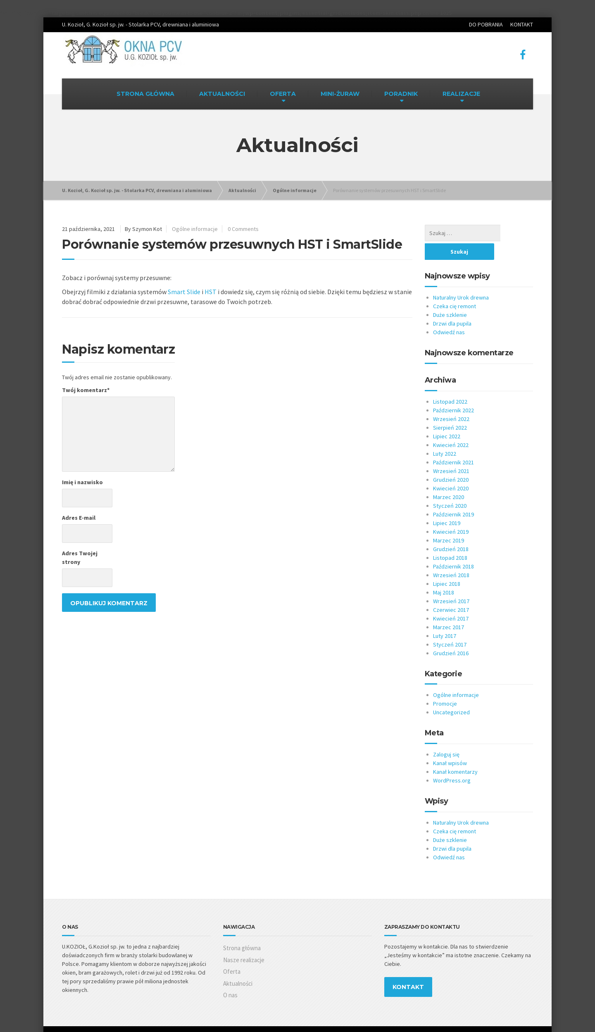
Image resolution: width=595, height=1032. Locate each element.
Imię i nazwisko (82, 482)
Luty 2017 (444, 617)
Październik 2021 (453, 443)
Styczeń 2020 (449, 487)
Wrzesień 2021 (451, 452)
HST (211, 292)
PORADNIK (401, 93)
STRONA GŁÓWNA (145, 93)
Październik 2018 (453, 548)
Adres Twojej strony (80, 557)
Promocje (445, 685)
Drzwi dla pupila (452, 305)
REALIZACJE (461, 93)
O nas (230, 976)
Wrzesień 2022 (451, 400)
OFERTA (283, 93)
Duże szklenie (450, 296)
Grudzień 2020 (451, 461)
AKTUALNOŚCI (222, 93)
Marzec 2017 (448, 608)
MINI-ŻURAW (340, 93)
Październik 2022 (453, 391)
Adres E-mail (78, 517)
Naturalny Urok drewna (461, 279)
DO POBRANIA (486, 24)
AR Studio (100, 1019)
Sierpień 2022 (450, 409)
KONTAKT (521, 24)
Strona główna (242, 929)
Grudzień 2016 (451, 634)
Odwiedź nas (449, 313)
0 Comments (243, 229)
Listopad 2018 (450, 539)
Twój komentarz (85, 390)
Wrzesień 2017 (451, 582)
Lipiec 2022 (446, 417)
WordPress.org (452, 762)
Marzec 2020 (448, 478)
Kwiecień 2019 (451, 513)
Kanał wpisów (450, 744)
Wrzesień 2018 (451, 556)
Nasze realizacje (243, 941)
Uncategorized (451, 693)
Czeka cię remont (454, 287)
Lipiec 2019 (446, 504)
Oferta (231, 953)
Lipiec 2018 (446, 565)
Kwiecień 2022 (451, 426)
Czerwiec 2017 (451, 591)
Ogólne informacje (195, 229)
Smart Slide (184, 292)
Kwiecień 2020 (451, 469)
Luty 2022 (444, 435)
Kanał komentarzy (455, 753)
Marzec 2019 (448, 522)
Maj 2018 (443, 574)
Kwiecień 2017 (451, 600)
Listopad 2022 (450, 383)
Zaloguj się (446, 736)
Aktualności (237, 965)
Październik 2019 (453, 495)
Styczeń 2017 (449, 626)
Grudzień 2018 (451, 530)
